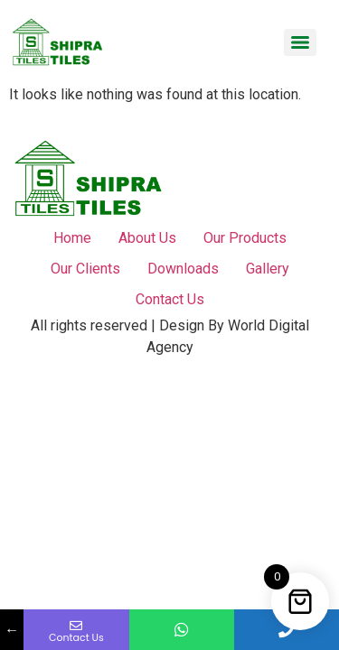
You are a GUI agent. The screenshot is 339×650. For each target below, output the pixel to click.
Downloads (183, 268)
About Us (147, 237)
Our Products (245, 237)
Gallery (267, 268)
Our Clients (85, 268)
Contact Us (170, 299)
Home (72, 237)
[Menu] (300, 42)
